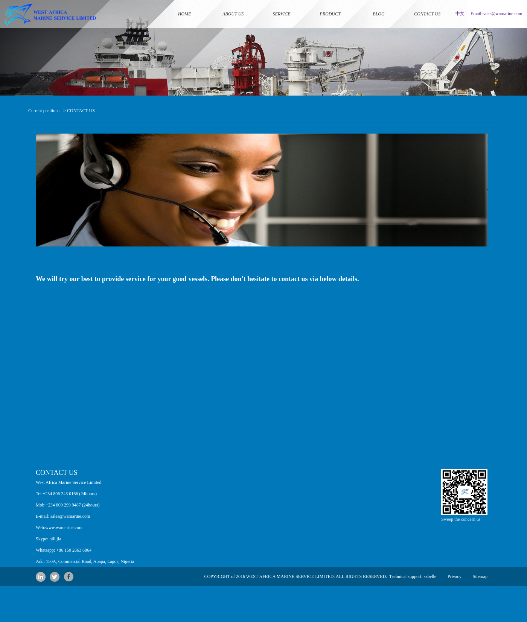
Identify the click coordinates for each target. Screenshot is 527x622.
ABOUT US (233, 4)
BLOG (379, 4)
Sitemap (480, 576)
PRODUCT (330, 4)
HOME (184, 4)
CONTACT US (427, 4)
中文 (460, 13)
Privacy (455, 576)
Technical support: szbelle (411, 576)
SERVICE (282, 4)
